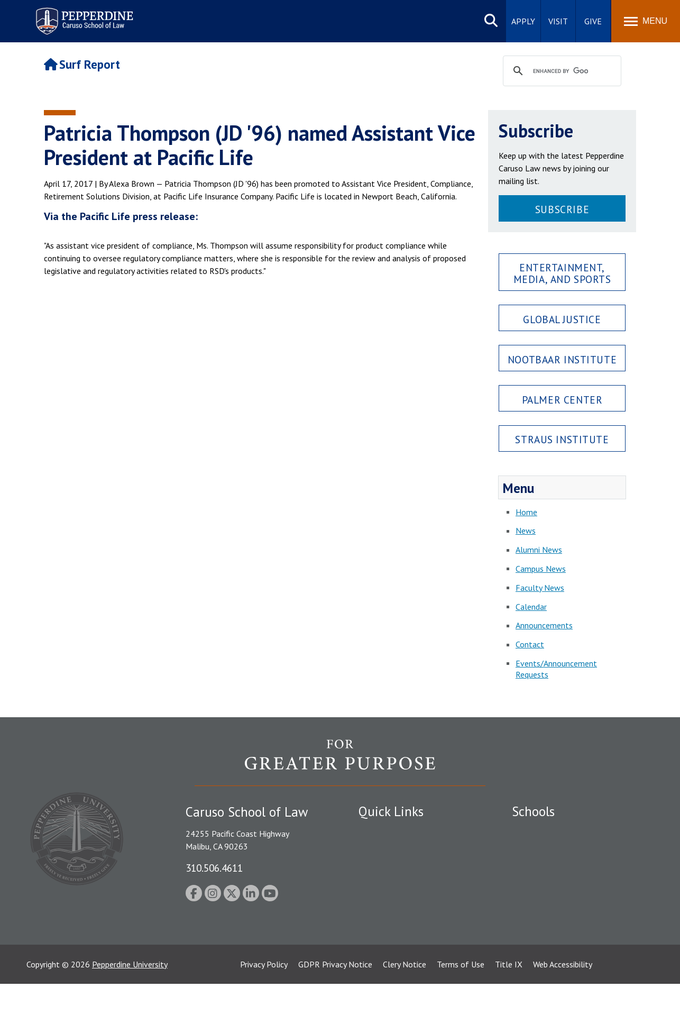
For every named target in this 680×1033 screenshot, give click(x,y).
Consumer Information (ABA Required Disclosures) (408, 928)
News (526, 530)
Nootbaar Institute (562, 359)
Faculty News (540, 587)
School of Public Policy (552, 915)
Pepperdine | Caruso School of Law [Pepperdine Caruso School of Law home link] (82, 14)
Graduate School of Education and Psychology (573, 892)
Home (526, 512)
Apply (523, 21)
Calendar (531, 606)
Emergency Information (400, 868)
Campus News (541, 568)
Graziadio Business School (558, 868)
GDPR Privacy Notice (335, 1013)
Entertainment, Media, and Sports (562, 273)
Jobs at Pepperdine (392, 886)
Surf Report (82, 64)
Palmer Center (562, 399)
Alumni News (539, 549)
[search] (560, 71)
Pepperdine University (130, 1013)
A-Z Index (375, 952)
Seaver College (538, 831)
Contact (530, 644)
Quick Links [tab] (391, 811)
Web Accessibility (562, 1013)
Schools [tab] (533, 811)
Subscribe (562, 209)
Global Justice (562, 319)
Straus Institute (562, 439)
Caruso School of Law (551, 849)
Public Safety (382, 831)
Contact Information (396, 905)
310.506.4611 (214, 867)
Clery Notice (404, 1013)
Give (593, 21)
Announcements (544, 625)
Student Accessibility (395, 849)
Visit (558, 21)
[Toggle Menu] (645, 21)
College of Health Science (558, 934)
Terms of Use (460, 1013)
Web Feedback (384, 971)
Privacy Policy (264, 1013)
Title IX (508, 1013)
